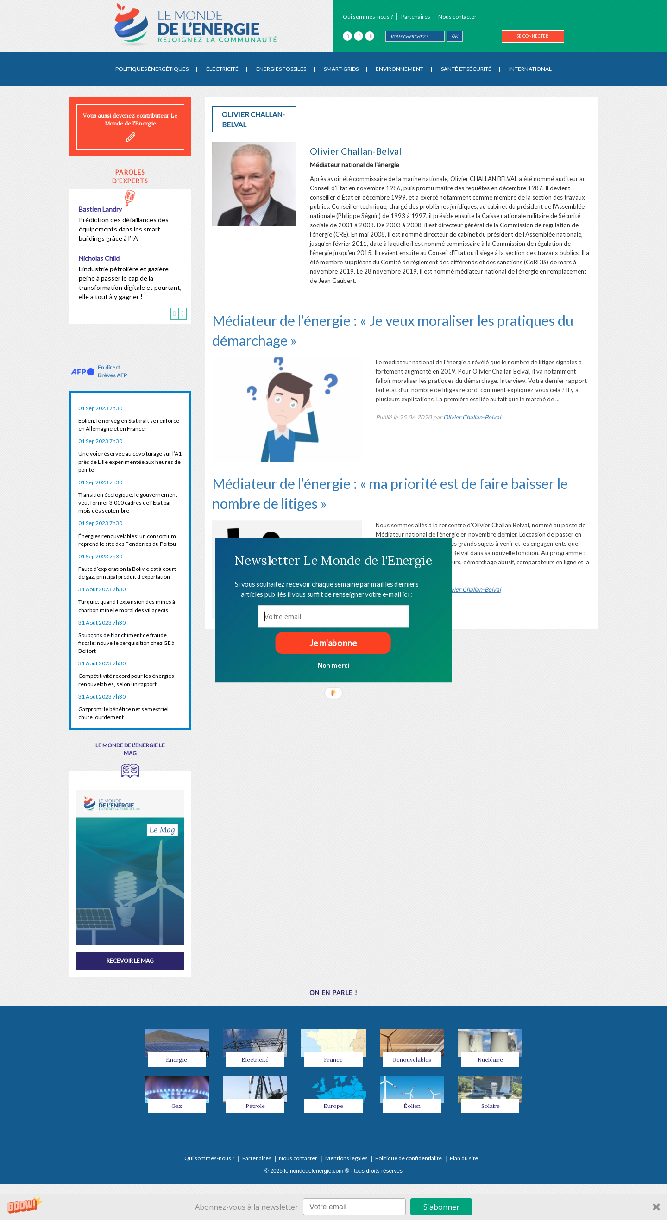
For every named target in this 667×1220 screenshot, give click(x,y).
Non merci (334, 665)
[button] (333, 560)
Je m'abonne (333, 643)
